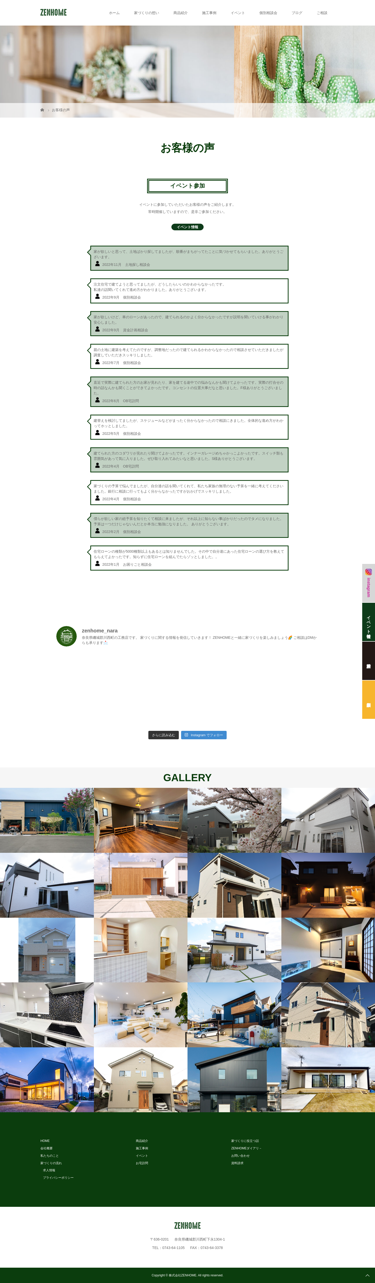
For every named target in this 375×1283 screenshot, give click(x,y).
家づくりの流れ (51, 1163)
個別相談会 (268, 13)
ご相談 (322, 13)
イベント (238, 13)
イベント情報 (187, 227)
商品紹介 (180, 13)
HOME (45, 1141)
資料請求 (237, 1163)
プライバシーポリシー (58, 1177)
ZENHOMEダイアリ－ (246, 1148)
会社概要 (46, 1148)
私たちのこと (49, 1155)
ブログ (297, 13)
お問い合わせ (240, 1155)
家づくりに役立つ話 (245, 1141)
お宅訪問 (142, 1163)
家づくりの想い (146, 13)
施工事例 (209, 13)
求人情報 (49, 1170)
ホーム (114, 13)
